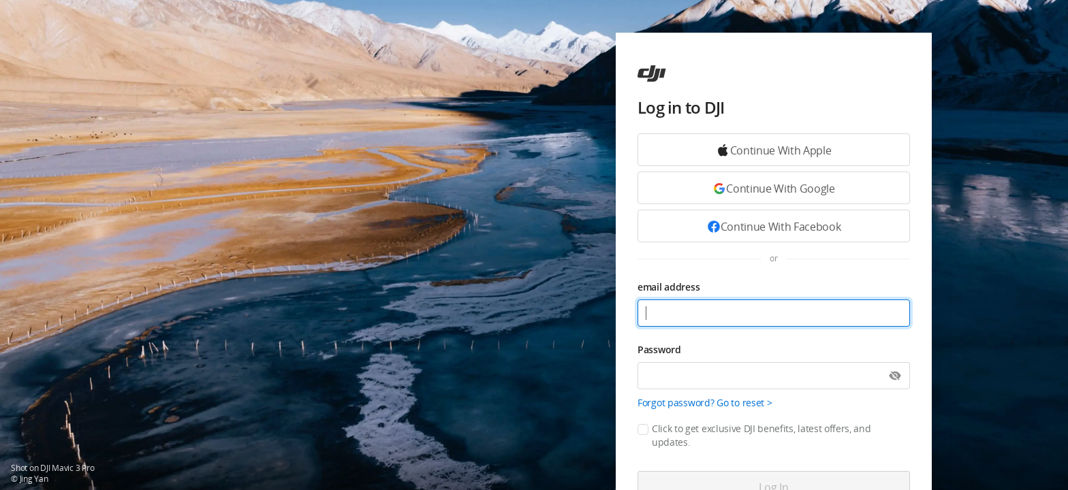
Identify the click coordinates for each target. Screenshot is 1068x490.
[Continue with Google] (774, 149)
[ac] (652, 73)
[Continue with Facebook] (774, 226)
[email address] (774, 313)
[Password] (774, 375)
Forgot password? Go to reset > (705, 402)
